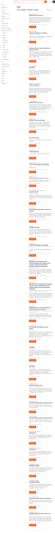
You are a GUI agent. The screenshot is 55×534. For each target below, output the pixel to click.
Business (3, 11)
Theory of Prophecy (34, 85)
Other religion (5, 40)
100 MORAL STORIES (34, 465)
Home (2, 4)
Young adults (4, 71)
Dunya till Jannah (33, 192)
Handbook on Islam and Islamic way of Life (40, 513)
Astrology (4, 33)
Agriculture (3, 83)
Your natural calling (34, 137)
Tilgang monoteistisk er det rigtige (38, 33)
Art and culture (4, 25)
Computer (3, 68)
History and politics (5, 18)
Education (3, 73)
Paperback (23, 9)
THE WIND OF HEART (34, 227)
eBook (36, 9)
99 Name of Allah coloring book (37, 120)
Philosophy (4, 56)
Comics (2, 61)
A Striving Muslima (34, 151)
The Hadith (32, 347)
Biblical (3, 35)
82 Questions (32, 433)
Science (3, 76)
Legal (2, 78)
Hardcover (30, 9)
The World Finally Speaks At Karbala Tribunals (41, 402)
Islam (3, 47)
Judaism (4, 44)
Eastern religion (5, 49)
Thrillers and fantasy (5, 64)
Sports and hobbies (5, 59)
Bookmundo (6, 2)
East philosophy (5, 52)
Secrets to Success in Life (35, 385)
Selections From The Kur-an (36, 15)
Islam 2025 (32, 67)
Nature (2, 80)
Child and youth (4, 23)
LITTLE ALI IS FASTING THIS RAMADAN (39, 164)
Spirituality (4, 54)
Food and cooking (5, 13)
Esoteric (4, 37)
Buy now (33, 27)
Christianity (4, 42)
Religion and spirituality (6, 30)
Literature (3, 16)
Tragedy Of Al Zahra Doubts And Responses (40, 498)
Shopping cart (4, 7)
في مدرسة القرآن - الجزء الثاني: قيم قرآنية (38, 178)
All (18, 9)
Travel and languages (5, 28)
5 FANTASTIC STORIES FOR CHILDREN (38, 245)
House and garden (5, 66)
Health (2, 21)
